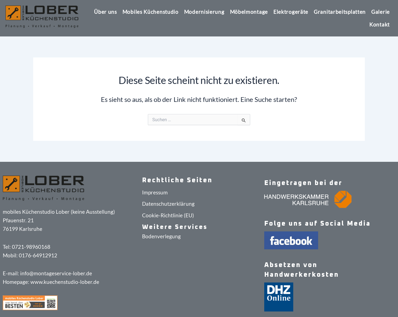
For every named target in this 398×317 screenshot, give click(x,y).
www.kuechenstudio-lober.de (64, 282)
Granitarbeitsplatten (340, 12)
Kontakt (379, 24)
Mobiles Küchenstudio (150, 12)
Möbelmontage (249, 12)
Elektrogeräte (290, 12)
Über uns (105, 12)
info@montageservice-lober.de (56, 273)
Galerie (380, 12)
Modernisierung (204, 12)
